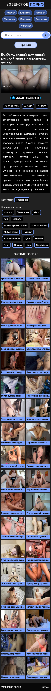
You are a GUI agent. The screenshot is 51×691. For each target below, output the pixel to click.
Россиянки (41, 19)
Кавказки (25, 19)
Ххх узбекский (12, 238)
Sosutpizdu (42, 245)
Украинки (26, 25)
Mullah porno (11, 232)
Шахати (17, 219)
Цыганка (27, 232)
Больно (39, 238)
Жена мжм (23, 212)
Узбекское (25, 4)
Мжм (36, 212)
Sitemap (46, 687)
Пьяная (18, 245)
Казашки (40, 12)
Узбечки (10, 12)
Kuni (29, 245)
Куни (27, 238)
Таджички (9, 19)
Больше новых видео (25, 97)
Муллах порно (39, 225)
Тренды (25, 45)
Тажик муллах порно (15, 225)
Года (6, 245)
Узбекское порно (11, 687)
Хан (6, 219)
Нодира (8, 212)
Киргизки (25, 12)
